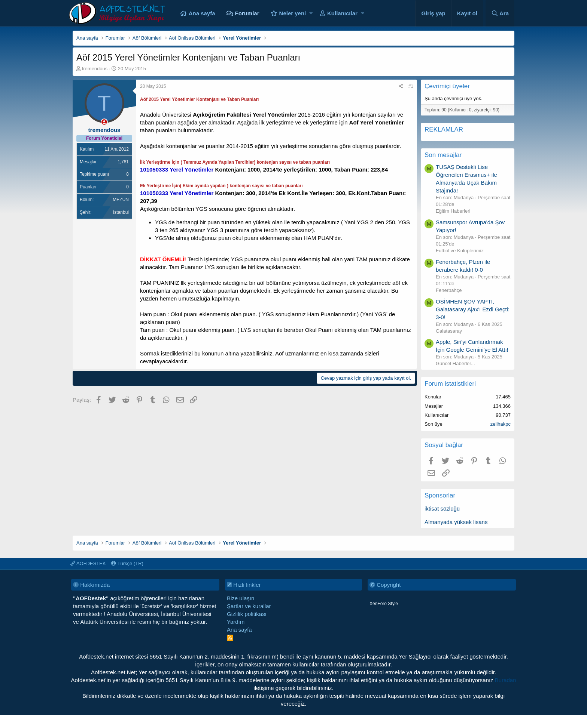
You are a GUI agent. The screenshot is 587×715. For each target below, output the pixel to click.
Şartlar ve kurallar (249, 606)
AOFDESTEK (88, 563)
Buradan (505, 680)
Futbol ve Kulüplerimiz (460, 250)
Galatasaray (449, 331)
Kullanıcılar (342, 13)
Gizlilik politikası (247, 614)
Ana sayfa (202, 13)
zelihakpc (500, 424)
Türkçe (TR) (127, 563)
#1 (410, 86)
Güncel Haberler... (455, 363)
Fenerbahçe (449, 290)
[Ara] (500, 13)
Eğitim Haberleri (453, 211)
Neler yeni (292, 13)
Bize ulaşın (240, 598)
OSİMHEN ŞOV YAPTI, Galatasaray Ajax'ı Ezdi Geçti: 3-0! (473, 309)
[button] (310, 13)
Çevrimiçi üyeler (447, 86)
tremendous (95, 68)
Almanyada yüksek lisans (456, 522)
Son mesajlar (443, 154)
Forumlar (247, 13)
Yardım (235, 622)
